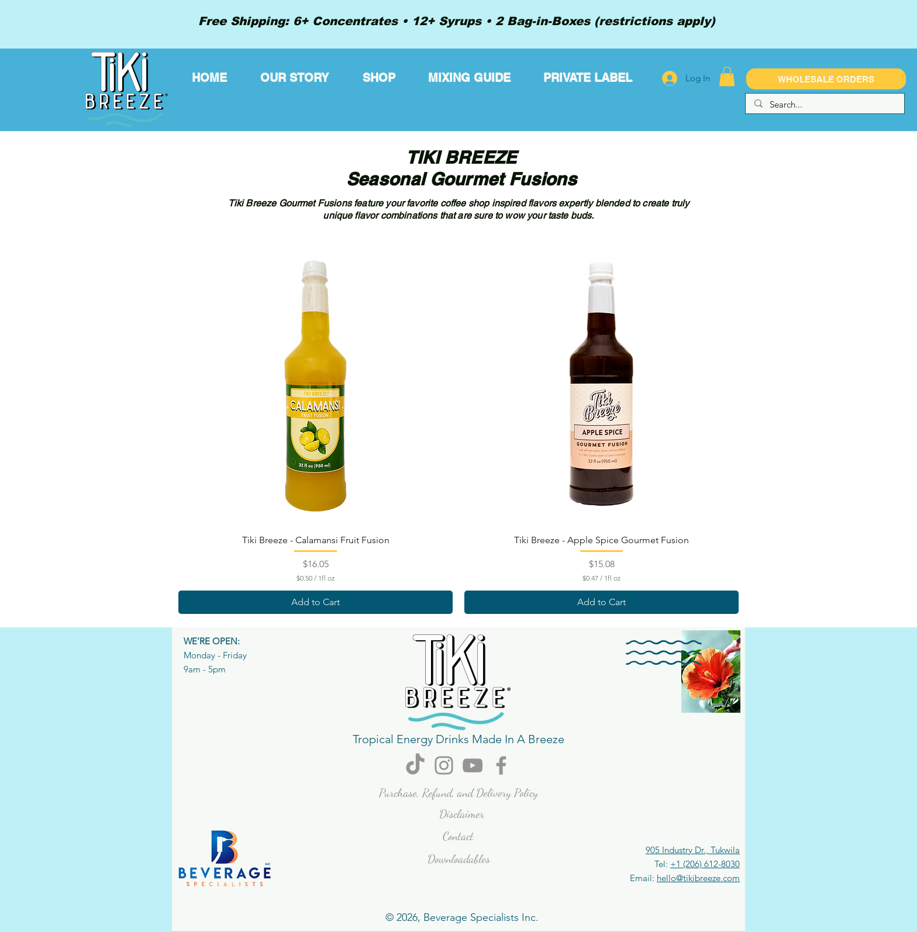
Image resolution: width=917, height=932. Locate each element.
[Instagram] (444, 765)
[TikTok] (415, 765)
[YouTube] (472, 765)
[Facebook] (501, 765)
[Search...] (825, 104)
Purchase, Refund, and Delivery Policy (458, 793)
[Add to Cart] (315, 602)
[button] (727, 76)
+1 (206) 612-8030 (705, 863)
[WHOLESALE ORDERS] (826, 78)
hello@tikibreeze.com (698, 877)
